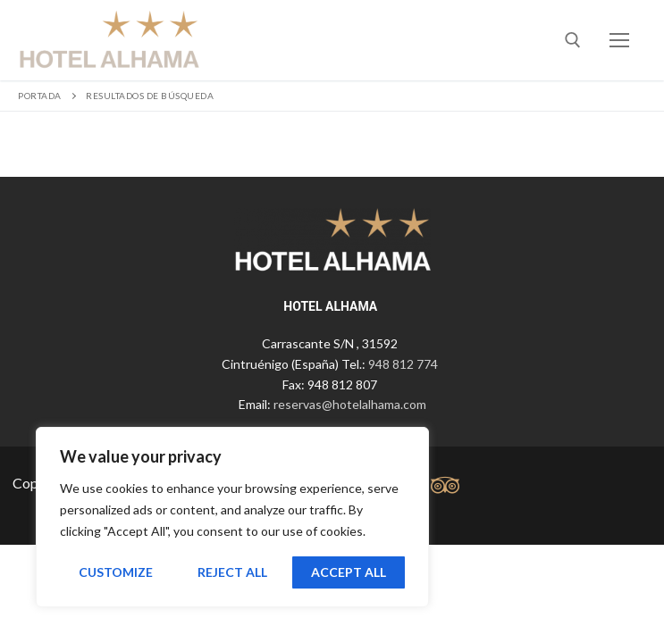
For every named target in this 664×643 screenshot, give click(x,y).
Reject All (232, 572)
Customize (116, 572)
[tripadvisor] (445, 485)
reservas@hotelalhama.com (349, 404)
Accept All (348, 572)
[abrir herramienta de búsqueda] (573, 40)
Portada (40, 95)
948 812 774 (403, 364)
